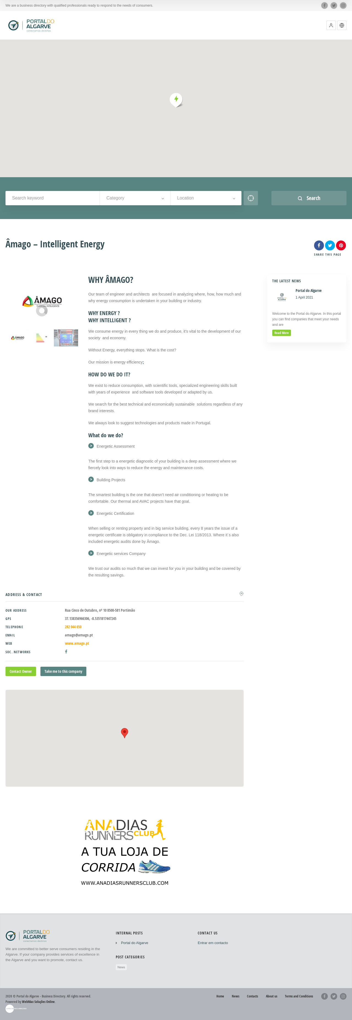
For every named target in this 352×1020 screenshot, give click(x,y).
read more (281, 332)
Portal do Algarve (134, 943)
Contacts (252, 996)
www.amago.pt (77, 643)
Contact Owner (21, 671)
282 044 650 (73, 626)
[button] (331, 25)
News (121, 967)
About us (271, 996)
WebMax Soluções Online (38, 1001)
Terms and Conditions (299, 996)
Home (220, 996)
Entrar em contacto (213, 943)
